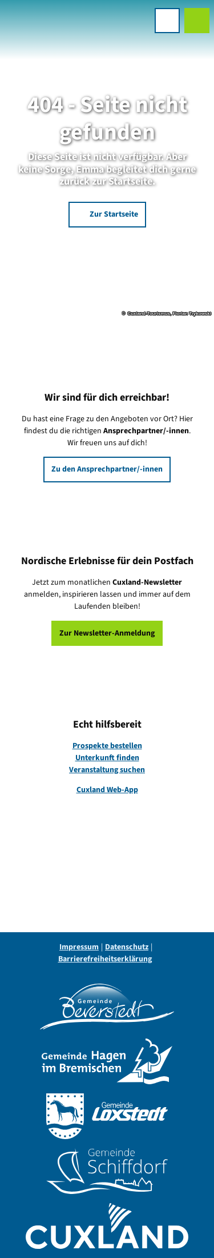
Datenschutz (126, 947)
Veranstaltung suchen (107, 770)
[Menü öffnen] (167, 20)
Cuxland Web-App (107, 790)
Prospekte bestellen (107, 746)
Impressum (79, 947)
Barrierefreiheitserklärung (105, 959)
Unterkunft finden (107, 758)
